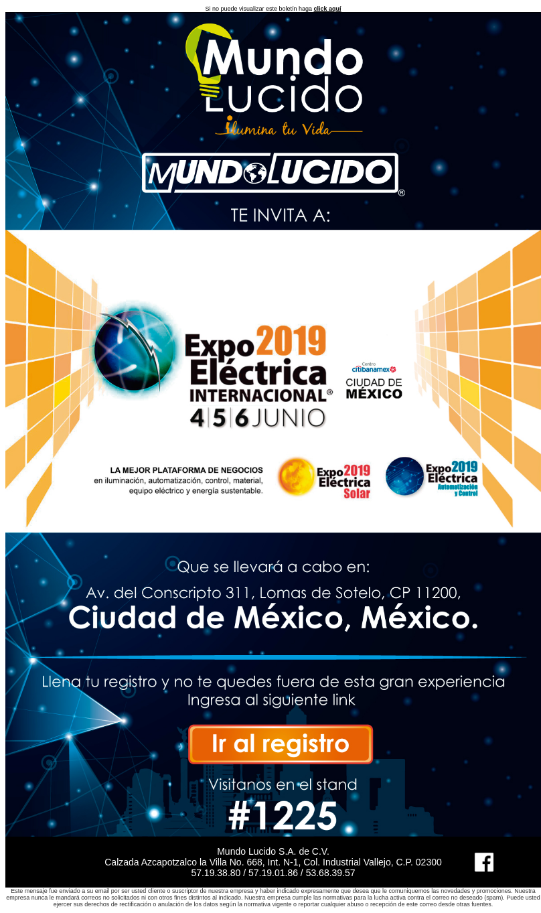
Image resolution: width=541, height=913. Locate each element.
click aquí (327, 8)
